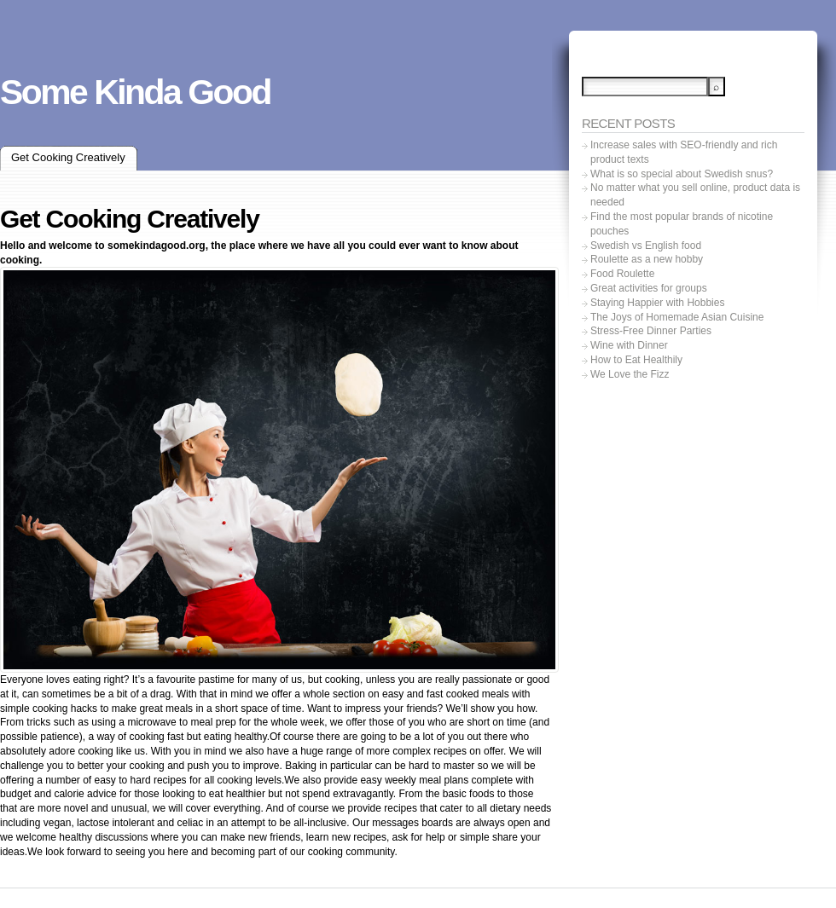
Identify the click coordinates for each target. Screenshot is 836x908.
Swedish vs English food (645, 246)
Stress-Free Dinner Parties (650, 331)
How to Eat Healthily (636, 360)
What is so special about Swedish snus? (681, 174)
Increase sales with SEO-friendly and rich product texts (683, 152)
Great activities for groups (648, 288)
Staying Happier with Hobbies (657, 303)
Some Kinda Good (135, 92)
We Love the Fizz (629, 374)
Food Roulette (622, 274)
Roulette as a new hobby (646, 259)
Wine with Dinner (629, 345)
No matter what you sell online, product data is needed (695, 195)
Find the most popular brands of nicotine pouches (681, 224)
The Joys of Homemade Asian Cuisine (676, 317)
